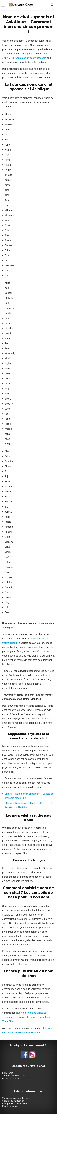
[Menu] (3, 5)
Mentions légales (10, 1106)
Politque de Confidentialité (14, 1103)
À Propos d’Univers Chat (13, 1075)
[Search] (52, 5)
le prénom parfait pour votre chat (28, 57)
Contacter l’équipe (10, 1078)
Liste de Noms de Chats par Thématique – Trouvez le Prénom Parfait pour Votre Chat (27, 1017)
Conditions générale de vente (16, 1098)
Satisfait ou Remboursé (13, 1101)
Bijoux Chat (7, 1073)
